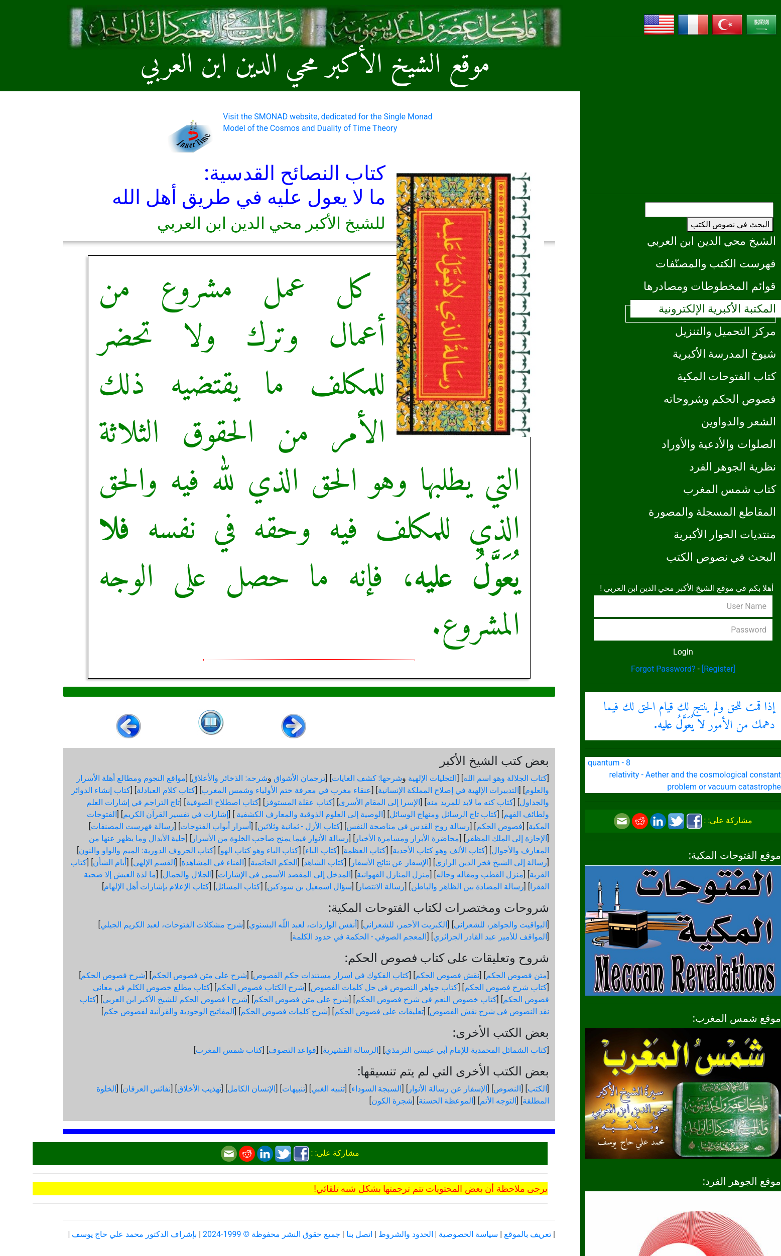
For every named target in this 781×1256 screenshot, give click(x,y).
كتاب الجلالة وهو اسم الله (505, 778)
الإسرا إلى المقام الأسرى (379, 802)
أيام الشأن (109, 862)
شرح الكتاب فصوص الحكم (260, 987)
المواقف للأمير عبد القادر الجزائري (490, 936)
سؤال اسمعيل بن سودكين (309, 886)
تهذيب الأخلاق (199, 1088)
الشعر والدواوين (738, 421)
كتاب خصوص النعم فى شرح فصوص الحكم (426, 999)
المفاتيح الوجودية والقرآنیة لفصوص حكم (168, 1011)
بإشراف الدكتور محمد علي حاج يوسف (134, 1234)
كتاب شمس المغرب (729, 489)
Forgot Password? (663, 669)
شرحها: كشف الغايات (367, 778)
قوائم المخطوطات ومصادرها (709, 285)
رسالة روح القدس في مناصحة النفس (408, 826)
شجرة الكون (392, 1101)
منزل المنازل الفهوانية (393, 874)
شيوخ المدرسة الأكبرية (724, 353)
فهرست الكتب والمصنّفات (716, 263)
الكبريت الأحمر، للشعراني (405, 924)
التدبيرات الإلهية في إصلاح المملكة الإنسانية (448, 790)
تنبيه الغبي (328, 1088)
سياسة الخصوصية (468, 1234)
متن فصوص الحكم (516, 975)
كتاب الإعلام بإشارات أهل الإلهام (156, 886)
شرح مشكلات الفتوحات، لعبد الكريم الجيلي (171, 924)
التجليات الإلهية (432, 778)
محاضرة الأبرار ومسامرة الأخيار (407, 838)
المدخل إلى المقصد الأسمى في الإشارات (284, 874)
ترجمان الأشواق (299, 778)
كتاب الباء (321, 850)
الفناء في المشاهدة (212, 862)
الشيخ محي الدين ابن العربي (711, 240)
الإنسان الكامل (251, 1088)
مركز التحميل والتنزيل (725, 331)
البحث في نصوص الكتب (730, 224)
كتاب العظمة (364, 850)
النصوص (507, 1088)
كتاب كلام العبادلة (166, 790)
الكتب (537, 1088)
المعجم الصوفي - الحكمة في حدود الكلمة (359, 936)
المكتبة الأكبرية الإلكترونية (717, 308)
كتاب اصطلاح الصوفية (222, 802)
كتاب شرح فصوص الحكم (505, 987)
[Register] (718, 669)
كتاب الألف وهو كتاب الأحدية (439, 850)
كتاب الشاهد (324, 862)
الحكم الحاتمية (274, 862)
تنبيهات (293, 1088)
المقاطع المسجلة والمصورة (712, 511)
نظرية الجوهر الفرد (732, 466)
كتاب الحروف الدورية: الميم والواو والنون (146, 850)
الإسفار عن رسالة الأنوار (447, 1088)
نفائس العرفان (146, 1088)
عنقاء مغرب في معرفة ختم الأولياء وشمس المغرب (286, 790)
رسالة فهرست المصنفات (132, 826)
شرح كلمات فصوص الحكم (284, 1011)
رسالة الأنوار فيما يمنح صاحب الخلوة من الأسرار (270, 838)
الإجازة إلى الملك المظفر (506, 838)
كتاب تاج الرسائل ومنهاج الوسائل (443, 814)
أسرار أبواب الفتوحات (215, 826)
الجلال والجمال (187, 874)
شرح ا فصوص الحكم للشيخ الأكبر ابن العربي (174, 999)
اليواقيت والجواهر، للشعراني (500, 924)
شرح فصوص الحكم (113, 975)
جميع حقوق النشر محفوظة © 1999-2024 (271, 1234)
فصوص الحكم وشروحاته (720, 398)
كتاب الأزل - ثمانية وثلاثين (298, 826)
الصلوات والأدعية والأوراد (719, 443)
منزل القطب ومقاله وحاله (480, 874)
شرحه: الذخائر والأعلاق (230, 778)
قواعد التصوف (292, 1050)
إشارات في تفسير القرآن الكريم (175, 814)
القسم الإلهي (154, 862)
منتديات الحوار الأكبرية (725, 534)
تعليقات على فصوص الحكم (379, 1011)
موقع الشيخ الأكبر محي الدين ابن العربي (315, 66)
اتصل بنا (359, 1234)
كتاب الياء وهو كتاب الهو (259, 850)
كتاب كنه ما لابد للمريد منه (470, 802)
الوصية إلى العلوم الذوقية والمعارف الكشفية (308, 814)
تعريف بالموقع (527, 1234)
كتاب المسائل (238, 886)
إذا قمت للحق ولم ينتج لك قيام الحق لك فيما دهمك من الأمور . (689, 716)
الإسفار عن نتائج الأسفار (390, 862)
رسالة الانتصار (381, 886)
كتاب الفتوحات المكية (726, 376)
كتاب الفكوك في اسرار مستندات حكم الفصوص (331, 975)
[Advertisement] (683, 115)
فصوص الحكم (499, 826)
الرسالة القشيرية (351, 1050)
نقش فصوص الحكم (447, 975)
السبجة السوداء (376, 1088)
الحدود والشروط (405, 1234)
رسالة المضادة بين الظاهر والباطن (467, 886)
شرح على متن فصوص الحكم (199, 975)
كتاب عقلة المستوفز (299, 802)
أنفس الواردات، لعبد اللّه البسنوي (303, 924)
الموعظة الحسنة (446, 1101)
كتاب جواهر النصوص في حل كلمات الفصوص (384, 987)
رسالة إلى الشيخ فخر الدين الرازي (491, 862)
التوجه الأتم (498, 1101)
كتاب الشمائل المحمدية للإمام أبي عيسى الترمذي (466, 1050)
